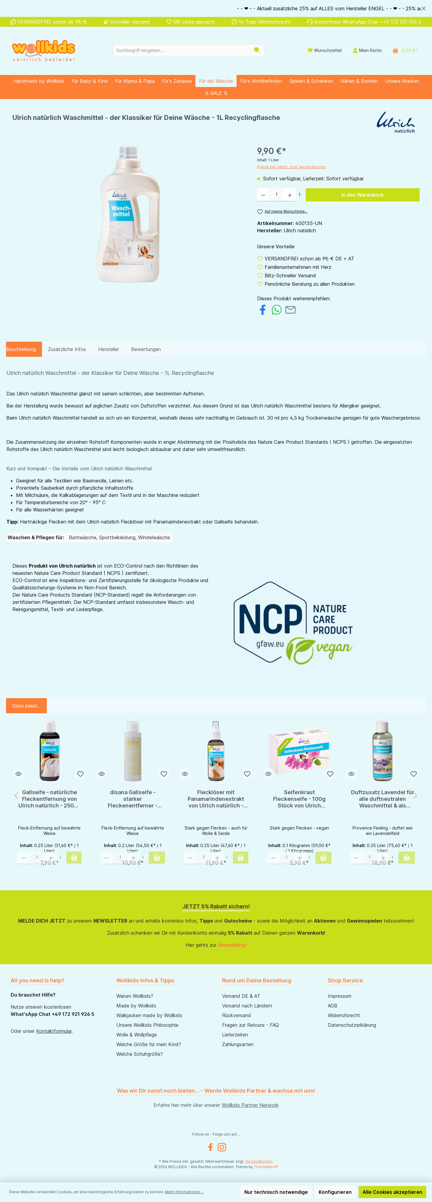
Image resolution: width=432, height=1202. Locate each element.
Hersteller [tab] (108, 349)
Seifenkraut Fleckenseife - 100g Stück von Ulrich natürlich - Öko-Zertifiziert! (299, 799)
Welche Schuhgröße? (139, 1054)
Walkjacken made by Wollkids (149, 1015)
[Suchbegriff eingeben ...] (181, 50)
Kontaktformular (54, 1031)
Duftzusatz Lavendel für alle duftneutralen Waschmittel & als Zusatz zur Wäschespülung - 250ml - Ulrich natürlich (382, 799)
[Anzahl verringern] (263, 194)
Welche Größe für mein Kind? (148, 1044)
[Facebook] (210, 1147)
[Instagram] (222, 1147)
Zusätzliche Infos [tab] (67, 349)
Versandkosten (258, 1161)
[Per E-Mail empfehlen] (290, 309)
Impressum (339, 996)
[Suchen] (257, 50)
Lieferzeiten (235, 1035)
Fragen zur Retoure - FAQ (250, 1025)
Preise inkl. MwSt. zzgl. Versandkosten (291, 167)
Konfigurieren (335, 1192)
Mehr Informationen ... (184, 1192)
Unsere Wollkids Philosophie (147, 1025)
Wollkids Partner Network (250, 1105)
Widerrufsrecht (344, 1015)
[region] (216, 8)
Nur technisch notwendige (276, 1192)
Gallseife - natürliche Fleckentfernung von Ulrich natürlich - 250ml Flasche (49, 799)
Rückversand (236, 1015)
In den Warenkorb (362, 195)
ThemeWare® (266, 1167)
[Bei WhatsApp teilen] (276, 309)
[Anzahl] (276, 194)
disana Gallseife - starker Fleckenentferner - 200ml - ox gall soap (132, 799)
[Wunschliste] (325, 50)
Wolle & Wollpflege (136, 1035)
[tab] (21, 349)
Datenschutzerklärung (352, 1025)
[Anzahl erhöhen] (290, 194)
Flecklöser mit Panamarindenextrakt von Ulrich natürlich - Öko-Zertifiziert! (216, 799)
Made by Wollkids (136, 1006)
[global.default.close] (423, 7)
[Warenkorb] (405, 50)
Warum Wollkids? (134, 996)
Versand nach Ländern (247, 1006)
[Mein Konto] (367, 50)
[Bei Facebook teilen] (262, 309)
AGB (332, 1006)
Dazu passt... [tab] (26, 706)
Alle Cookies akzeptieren (392, 1192)
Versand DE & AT (241, 996)
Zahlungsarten (237, 1044)
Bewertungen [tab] (146, 349)
